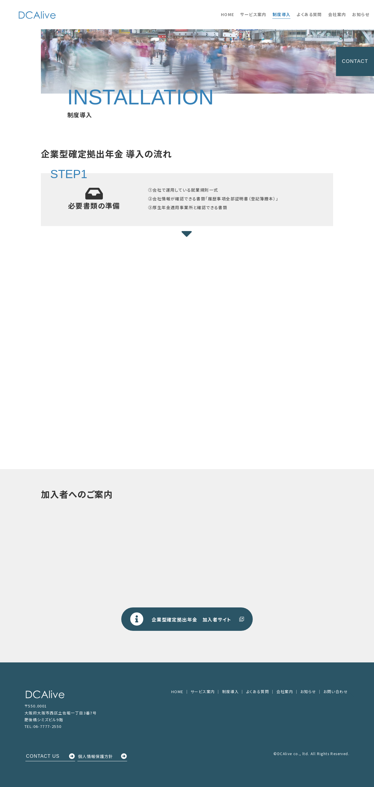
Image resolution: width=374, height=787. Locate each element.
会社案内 (337, 14)
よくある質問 (309, 14)
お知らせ (360, 14)
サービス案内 (253, 14)
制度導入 (282, 14)
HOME (227, 14)
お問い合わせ (335, 691)
